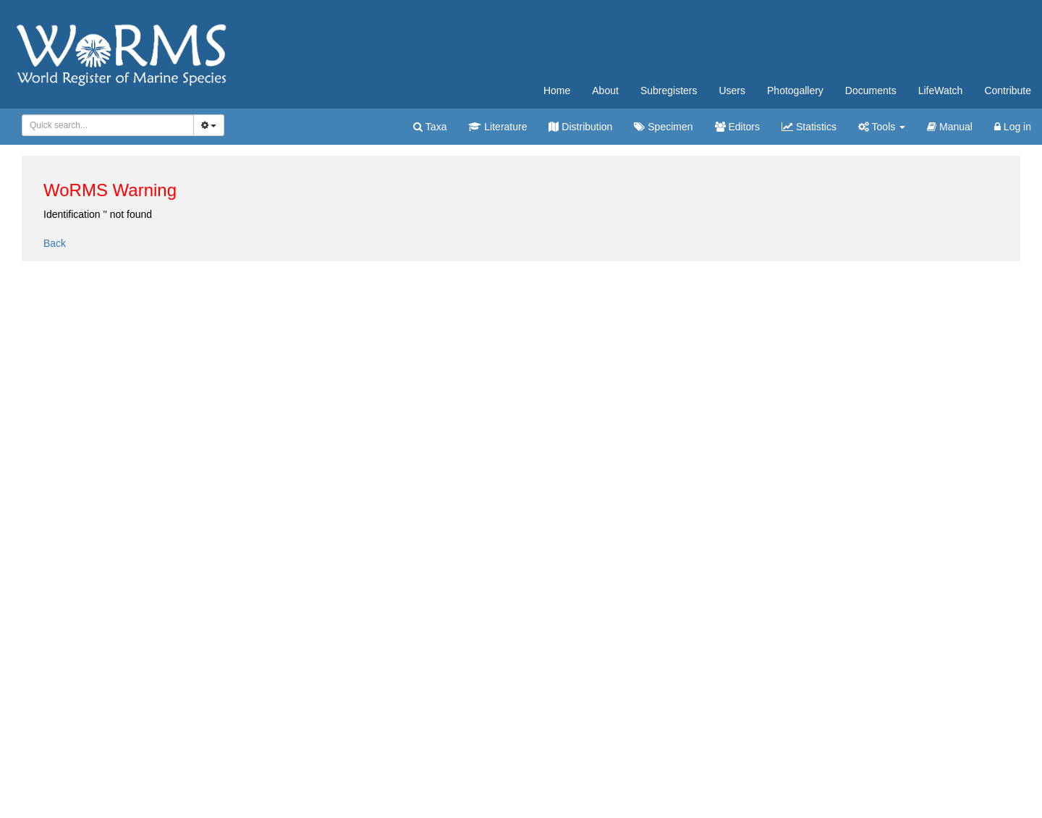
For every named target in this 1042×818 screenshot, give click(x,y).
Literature (497, 126)
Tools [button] (881, 126)
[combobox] (108, 125)
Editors (737, 126)
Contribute (1007, 90)
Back (54, 243)
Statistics (809, 126)
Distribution (580, 126)
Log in (1012, 126)
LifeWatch (940, 90)
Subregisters (669, 90)
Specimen (663, 126)
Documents (871, 90)
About (605, 90)
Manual (950, 126)
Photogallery (795, 90)
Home (556, 90)
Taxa (429, 126)
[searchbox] (105, 125)
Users (732, 90)
